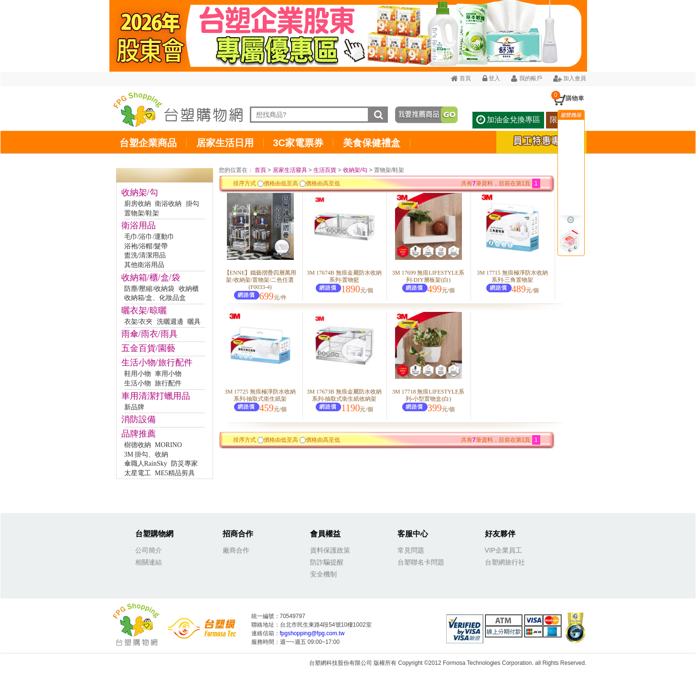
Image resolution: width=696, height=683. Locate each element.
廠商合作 (236, 550)
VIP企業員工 (504, 550)
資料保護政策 (330, 550)
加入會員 (569, 78)
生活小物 (137, 383)
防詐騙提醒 (326, 562)
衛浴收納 (168, 203)
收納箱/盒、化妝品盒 (155, 297)
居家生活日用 (225, 143)
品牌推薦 (138, 433)
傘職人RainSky (145, 463)
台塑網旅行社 (505, 562)
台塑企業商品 (148, 143)
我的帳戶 (526, 78)
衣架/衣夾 (138, 321)
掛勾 (192, 203)
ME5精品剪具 (175, 473)
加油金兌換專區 (508, 120)
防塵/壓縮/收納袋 (149, 288)
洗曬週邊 (170, 321)
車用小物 (168, 373)
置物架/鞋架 (142, 213)
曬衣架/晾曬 (144, 310)
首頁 (461, 78)
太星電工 (137, 473)
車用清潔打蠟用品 (155, 396)
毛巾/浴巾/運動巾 (149, 236)
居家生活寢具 (290, 170)
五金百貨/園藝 (148, 348)
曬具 (194, 321)
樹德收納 (137, 444)
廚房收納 (137, 203)
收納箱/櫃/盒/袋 (150, 277)
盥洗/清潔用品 (145, 255)
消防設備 (138, 419)
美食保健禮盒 (371, 143)
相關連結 (148, 562)
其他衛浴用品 (144, 264)
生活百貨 (324, 170)
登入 (491, 78)
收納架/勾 (139, 192)
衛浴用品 (138, 225)
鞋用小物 (137, 373)
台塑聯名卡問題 (420, 562)
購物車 (575, 98)
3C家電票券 (298, 143)
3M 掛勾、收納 (146, 454)
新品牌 (134, 407)
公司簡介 (148, 550)
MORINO (168, 444)
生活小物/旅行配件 (157, 362)
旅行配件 (168, 383)
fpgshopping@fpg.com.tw (312, 633)
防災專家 (184, 463)
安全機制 (323, 574)
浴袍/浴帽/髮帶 (146, 246)
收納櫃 (189, 288)
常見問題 (410, 550)
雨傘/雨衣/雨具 (149, 334)
